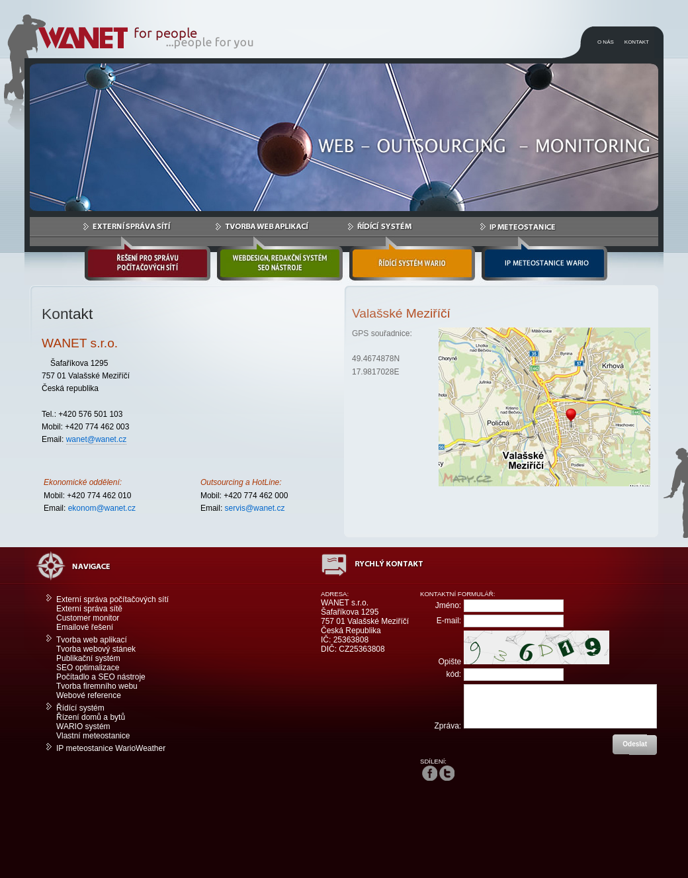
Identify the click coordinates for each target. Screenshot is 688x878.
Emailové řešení (84, 627)
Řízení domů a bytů (90, 717)
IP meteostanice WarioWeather (110, 748)
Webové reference (88, 695)
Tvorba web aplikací (91, 639)
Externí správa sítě (89, 608)
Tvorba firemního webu (97, 686)
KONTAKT (636, 42)
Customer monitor (87, 618)
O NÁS (605, 42)
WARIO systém (83, 726)
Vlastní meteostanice (93, 735)
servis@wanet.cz (255, 508)
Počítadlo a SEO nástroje (101, 676)
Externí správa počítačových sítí (112, 599)
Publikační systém (88, 658)
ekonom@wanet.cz (102, 508)
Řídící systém (80, 708)
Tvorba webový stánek (96, 649)
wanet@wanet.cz (96, 439)
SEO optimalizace (87, 667)
